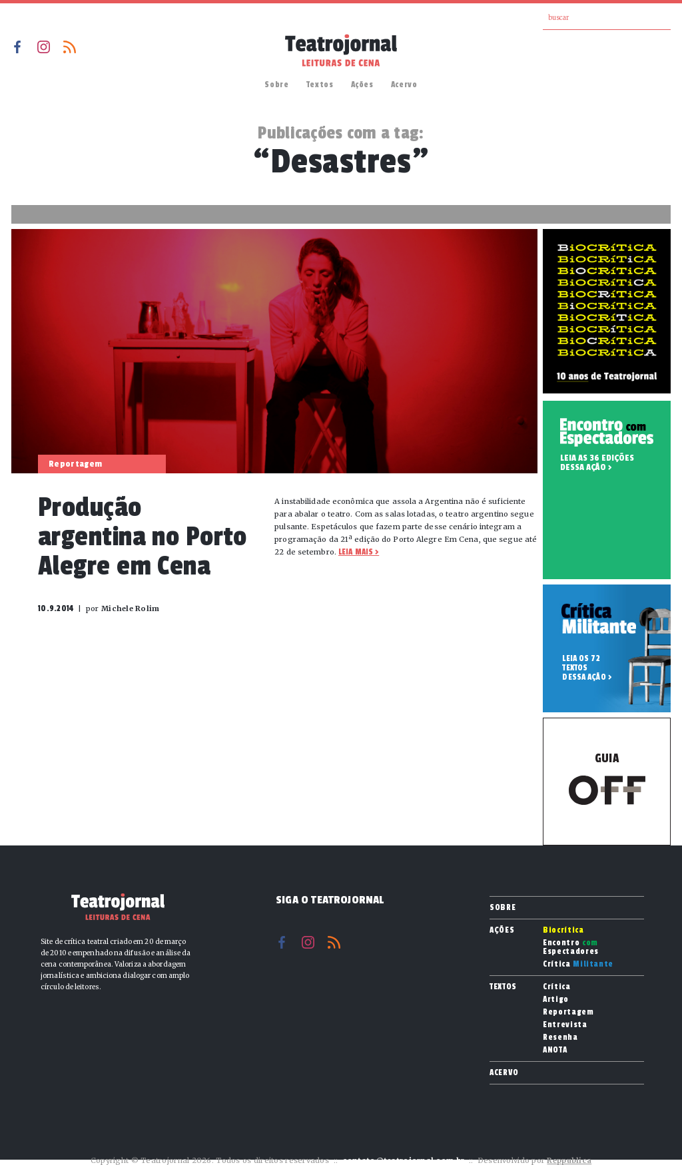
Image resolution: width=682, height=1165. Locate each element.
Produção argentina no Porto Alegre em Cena (142, 536)
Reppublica (569, 1160)
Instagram (43, 47)
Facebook (17, 47)
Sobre (276, 84)
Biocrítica (563, 930)
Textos (320, 84)
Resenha (560, 1037)
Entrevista (565, 1025)
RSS (69, 47)
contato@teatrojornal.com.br (403, 1160)
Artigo (556, 999)
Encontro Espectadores (571, 947)
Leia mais (355, 552)
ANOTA (555, 1050)
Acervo (404, 84)
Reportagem (568, 1012)
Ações (362, 84)
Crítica (578, 964)
